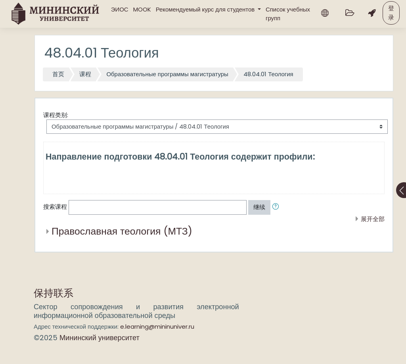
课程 (85, 74)
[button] (277, 207)
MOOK (142, 9)
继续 (259, 207)
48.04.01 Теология (268, 74)
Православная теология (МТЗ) (122, 231)
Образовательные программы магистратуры (167, 74)
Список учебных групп (288, 13)
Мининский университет (99, 338)
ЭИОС (119, 9)
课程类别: (55, 115)
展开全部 (373, 219)
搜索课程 (55, 206)
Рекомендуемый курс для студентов (206, 9)
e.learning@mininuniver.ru (157, 326)
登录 (391, 12)
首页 (58, 74)
